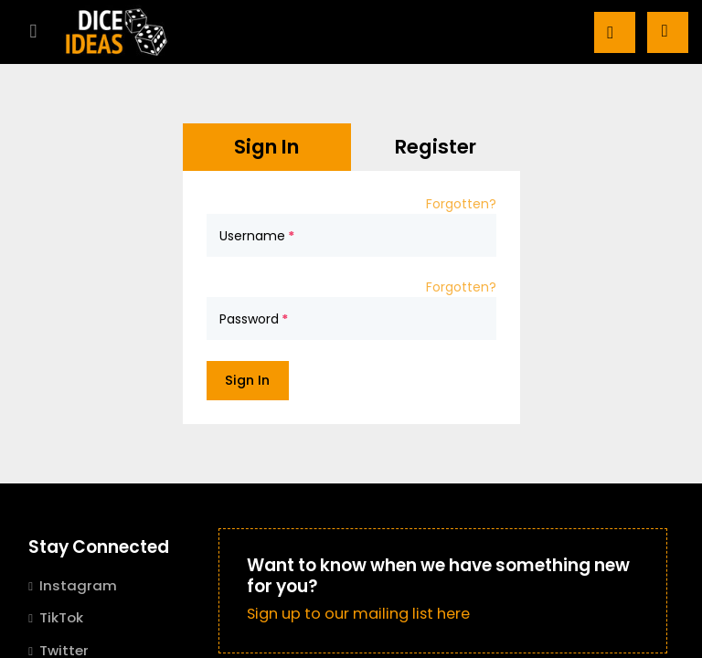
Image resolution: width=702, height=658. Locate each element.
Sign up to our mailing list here (358, 613)
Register (435, 147)
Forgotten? (461, 204)
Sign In (266, 147)
